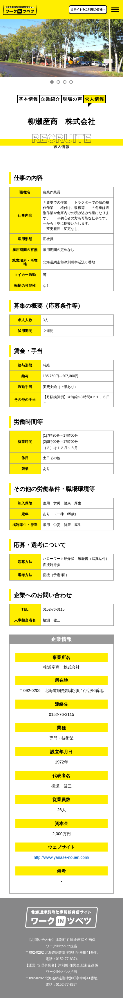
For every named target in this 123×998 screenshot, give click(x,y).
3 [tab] (64, 82)
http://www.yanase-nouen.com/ (61, 857)
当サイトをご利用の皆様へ (87, 9)
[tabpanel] (61, 48)
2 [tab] (58, 82)
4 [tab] (71, 82)
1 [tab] (52, 82)
